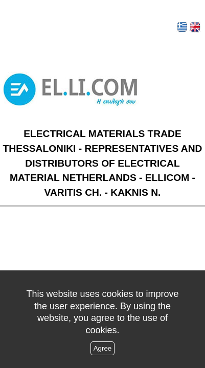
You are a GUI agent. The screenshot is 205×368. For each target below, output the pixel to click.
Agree (103, 348)
